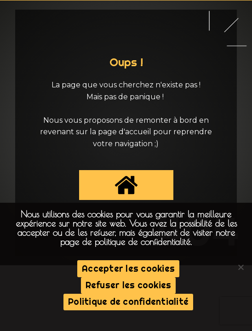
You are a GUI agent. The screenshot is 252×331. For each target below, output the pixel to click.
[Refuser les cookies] (240, 267)
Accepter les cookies (128, 268)
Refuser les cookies (129, 285)
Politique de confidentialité (128, 301)
